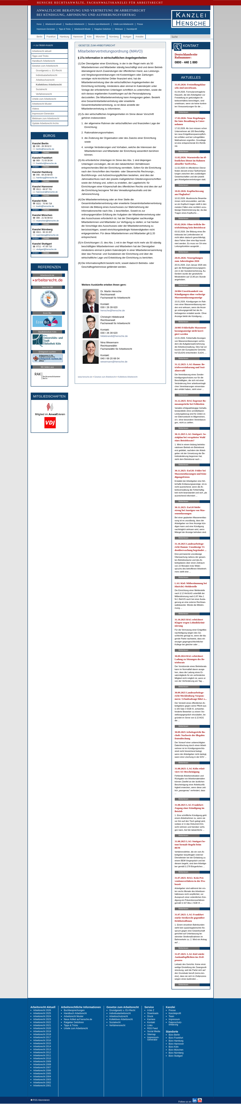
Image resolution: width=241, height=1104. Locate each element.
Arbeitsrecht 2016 (42, 1040)
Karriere (151, 1019)
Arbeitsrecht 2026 (42, 1010)
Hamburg (64, 36)
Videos (35, 108)
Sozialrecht (41, 89)
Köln (89, 36)
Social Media (153, 1031)
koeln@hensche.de (45, 206)
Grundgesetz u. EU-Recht (49, 70)
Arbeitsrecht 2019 (42, 1031)
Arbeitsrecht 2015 (42, 1043)
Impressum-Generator (46, 29)
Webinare (119, 29)
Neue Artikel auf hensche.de (78, 1019)
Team (171, 1016)
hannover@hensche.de (47, 192)
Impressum (174, 1019)
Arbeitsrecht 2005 (42, 1073)
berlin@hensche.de (45, 149)
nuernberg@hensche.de (47, 235)
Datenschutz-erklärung (175, 1023)
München (100, 36)
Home (39, 24)
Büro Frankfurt (176, 1037)
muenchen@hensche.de (47, 221)
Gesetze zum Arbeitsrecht (99, 24)
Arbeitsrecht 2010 (42, 1058)
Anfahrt (36, 152)
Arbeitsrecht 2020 (42, 1028)
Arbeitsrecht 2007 (42, 1067)
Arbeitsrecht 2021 (42, 1025)
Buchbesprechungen (74, 1010)
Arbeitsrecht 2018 (42, 1034)
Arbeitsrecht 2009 (42, 1061)
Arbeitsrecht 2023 (42, 1019)
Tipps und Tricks (40, 56)
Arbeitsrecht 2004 (42, 1076)
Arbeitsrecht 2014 (42, 1046)
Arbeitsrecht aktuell (53, 24)
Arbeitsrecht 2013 (42, 1049)
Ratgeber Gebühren (102, 29)
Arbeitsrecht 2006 (42, 1070)
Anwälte (139, 36)
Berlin (40, 36)
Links (150, 1025)
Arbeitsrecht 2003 (42, 1079)
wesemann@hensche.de (114, 361)
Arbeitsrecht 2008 (42, 1064)
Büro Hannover (176, 1043)
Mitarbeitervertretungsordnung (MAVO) (110, 51)
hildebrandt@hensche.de (114, 336)
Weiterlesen (183, 112)
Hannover (78, 36)
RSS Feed (152, 1028)
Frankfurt (51, 36)
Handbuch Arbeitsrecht (74, 24)
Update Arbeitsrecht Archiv (45, 123)
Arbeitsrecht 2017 (42, 1037)
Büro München (176, 1050)
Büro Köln (174, 1046)
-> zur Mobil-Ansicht (43, 45)
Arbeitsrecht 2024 (42, 1016)
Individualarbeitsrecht (46, 75)
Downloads (152, 1013)
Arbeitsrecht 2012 (42, 1052)
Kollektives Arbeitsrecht (49, 84)
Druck (150, 1016)
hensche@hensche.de (113, 310)
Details (46, 152)
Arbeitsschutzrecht (45, 80)
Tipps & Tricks (64, 29)
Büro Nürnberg (176, 1053)
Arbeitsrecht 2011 (42, 1055)
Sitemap (151, 1034)
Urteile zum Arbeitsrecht (123, 24)
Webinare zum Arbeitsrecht (45, 118)
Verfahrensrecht (44, 94)
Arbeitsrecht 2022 (42, 1022)
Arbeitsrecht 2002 (42, 1082)
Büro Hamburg (176, 1040)
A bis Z (150, 1010)
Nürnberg (114, 36)
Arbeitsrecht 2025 (42, 1013)
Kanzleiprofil (132, 29)
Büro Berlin (174, 1034)
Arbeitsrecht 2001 (42, 1085)
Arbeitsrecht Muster (82, 29)
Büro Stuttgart (176, 1056)
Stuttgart (127, 36)
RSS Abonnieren (40, 1100)
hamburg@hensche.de (46, 177)
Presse (140, 24)
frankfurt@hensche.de (46, 163)
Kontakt (151, 1022)
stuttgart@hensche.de (46, 249)
